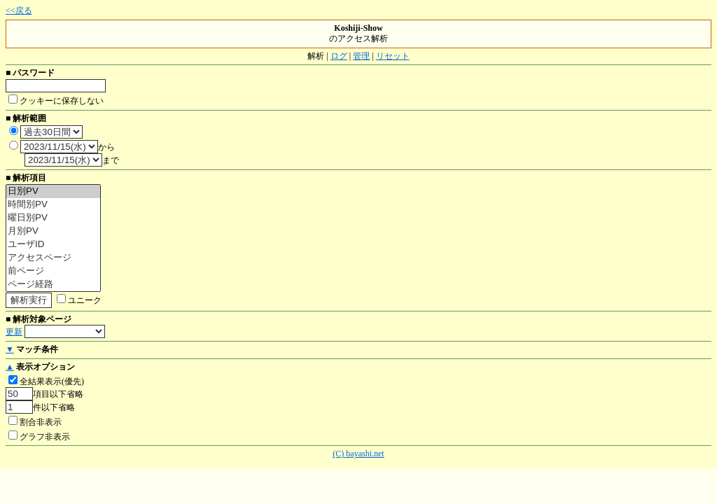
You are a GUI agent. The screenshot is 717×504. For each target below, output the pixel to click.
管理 (361, 56)
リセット (393, 56)
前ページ (53, 271)
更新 (14, 332)
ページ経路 (53, 284)
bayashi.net (365, 453)
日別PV (53, 191)
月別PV (53, 231)
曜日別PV (53, 218)
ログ (338, 56)
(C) (339, 453)
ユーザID (53, 244)
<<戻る (19, 10)
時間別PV (53, 204)
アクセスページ (53, 258)
